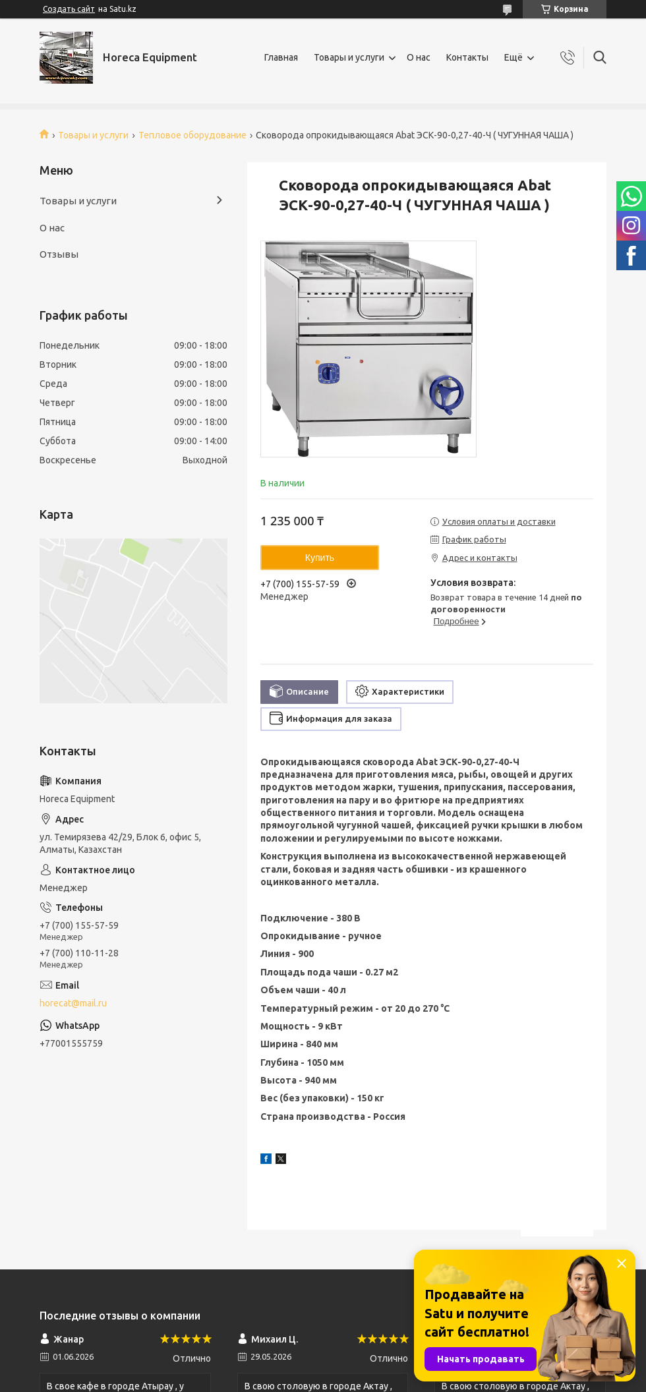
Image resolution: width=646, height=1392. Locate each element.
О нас (418, 57)
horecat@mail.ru (73, 1003)
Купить (319, 557)
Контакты (467, 57)
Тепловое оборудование (192, 135)
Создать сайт (69, 9)
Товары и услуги (349, 57)
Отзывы (59, 254)
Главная (281, 57)
